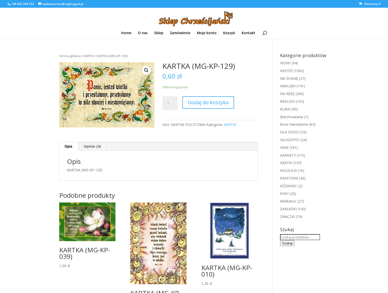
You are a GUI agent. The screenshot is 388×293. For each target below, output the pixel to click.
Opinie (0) (92, 146)
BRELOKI (287, 101)
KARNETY (288, 155)
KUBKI (285, 109)
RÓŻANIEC (288, 186)
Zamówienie (180, 33)
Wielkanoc (288, 201)
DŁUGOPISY (290, 139)
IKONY (285, 63)
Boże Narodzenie (294, 124)
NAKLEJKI (288, 86)
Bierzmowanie (291, 116)
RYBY (284, 193)
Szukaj (287, 243)
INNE (284, 147)
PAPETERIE (289, 178)
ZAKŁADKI (288, 208)
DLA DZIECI (289, 132)
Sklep (158, 33)
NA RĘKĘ (287, 93)
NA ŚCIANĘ (289, 78)
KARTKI (88, 56)
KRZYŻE (286, 70)
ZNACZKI (287, 216)
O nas (143, 33)
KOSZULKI (288, 170)
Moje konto (207, 33)
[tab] (68, 146)
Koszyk (229, 33)
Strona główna (70, 56)
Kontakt (248, 33)
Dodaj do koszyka (208, 102)
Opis (68, 146)
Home (126, 33)
